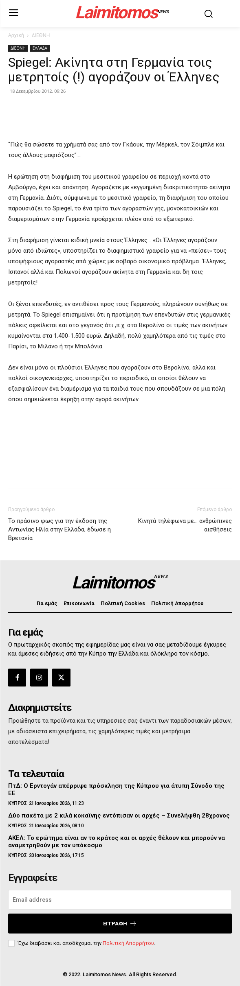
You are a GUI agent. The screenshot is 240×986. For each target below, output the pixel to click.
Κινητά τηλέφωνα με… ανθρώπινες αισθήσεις (185, 525)
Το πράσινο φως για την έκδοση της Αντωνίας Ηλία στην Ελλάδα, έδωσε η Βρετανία (59, 529)
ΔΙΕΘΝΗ (41, 35)
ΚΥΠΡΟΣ (17, 803)
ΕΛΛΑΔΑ (40, 48)
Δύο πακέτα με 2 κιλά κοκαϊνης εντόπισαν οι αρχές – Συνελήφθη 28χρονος (119, 815)
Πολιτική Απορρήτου (128, 943)
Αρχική (16, 35)
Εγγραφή (120, 923)
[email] (120, 899)
